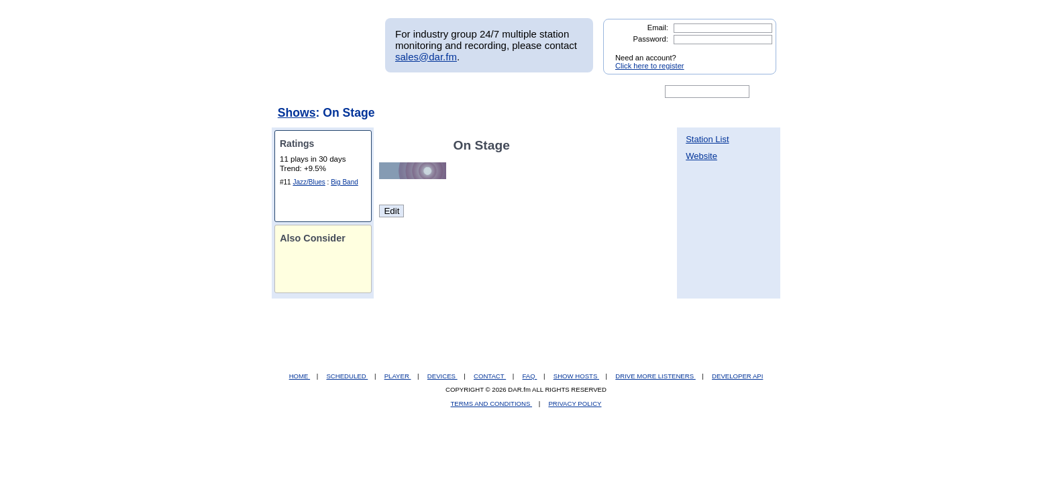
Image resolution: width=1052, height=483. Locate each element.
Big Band (344, 182)
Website (701, 156)
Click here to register (649, 66)
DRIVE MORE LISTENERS (655, 376)
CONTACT (490, 376)
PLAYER (397, 376)
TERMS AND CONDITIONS (492, 403)
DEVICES (442, 376)
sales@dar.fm (426, 56)
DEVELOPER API (737, 376)
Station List (707, 139)
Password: (650, 39)
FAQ (530, 376)
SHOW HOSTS (576, 376)
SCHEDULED (347, 376)
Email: (657, 27)
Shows (297, 112)
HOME (299, 376)
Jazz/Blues (309, 182)
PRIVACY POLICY (574, 403)
